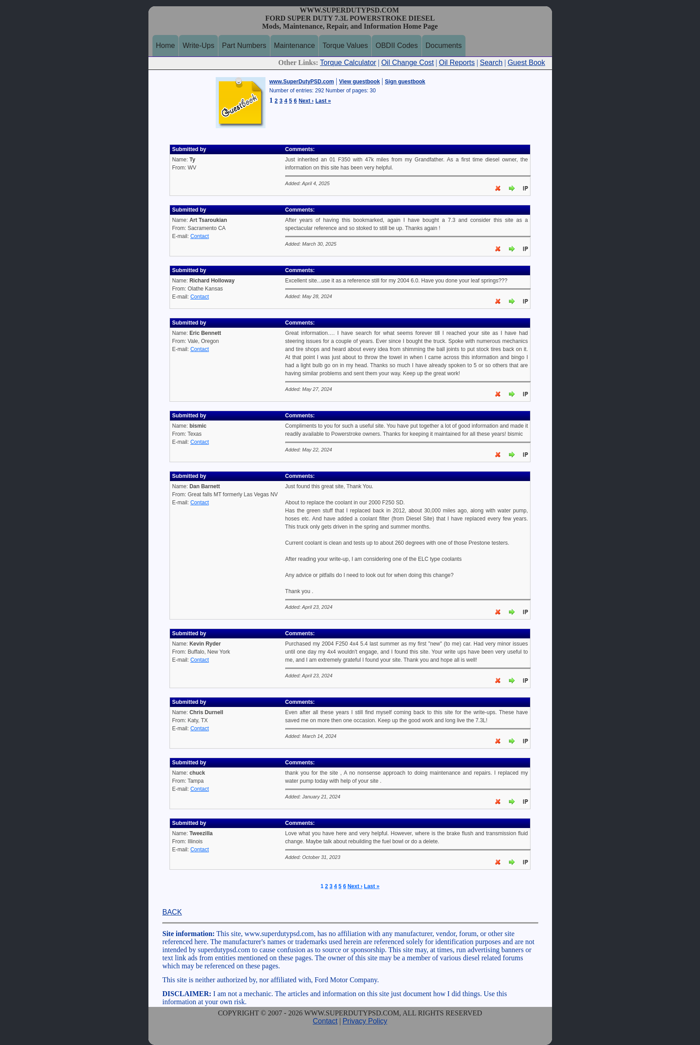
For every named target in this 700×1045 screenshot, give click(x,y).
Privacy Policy (365, 1021)
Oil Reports (457, 62)
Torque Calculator (348, 62)
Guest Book (526, 62)
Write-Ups (198, 45)
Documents (444, 45)
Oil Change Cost (407, 62)
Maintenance (294, 45)
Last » (323, 101)
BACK (172, 912)
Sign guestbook (405, 81)
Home (165, 45)
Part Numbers (244, 45)
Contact (199, 236)
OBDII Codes (396, 45)
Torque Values (345, 45)
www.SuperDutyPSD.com (302, 81)
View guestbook (359, 81)
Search (491, 62)
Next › (306, 101)
